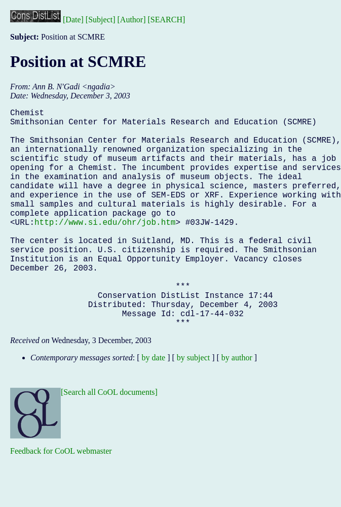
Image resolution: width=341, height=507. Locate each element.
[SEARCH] (166, 19)
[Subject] (101, 19)
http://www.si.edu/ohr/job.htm (104, 248)
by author (236, 406)
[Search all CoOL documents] (109, 440)
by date (154, 406)
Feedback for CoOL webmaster (61, 499)
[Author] (132, 19)
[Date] (73, 19)
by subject (193, 406)
